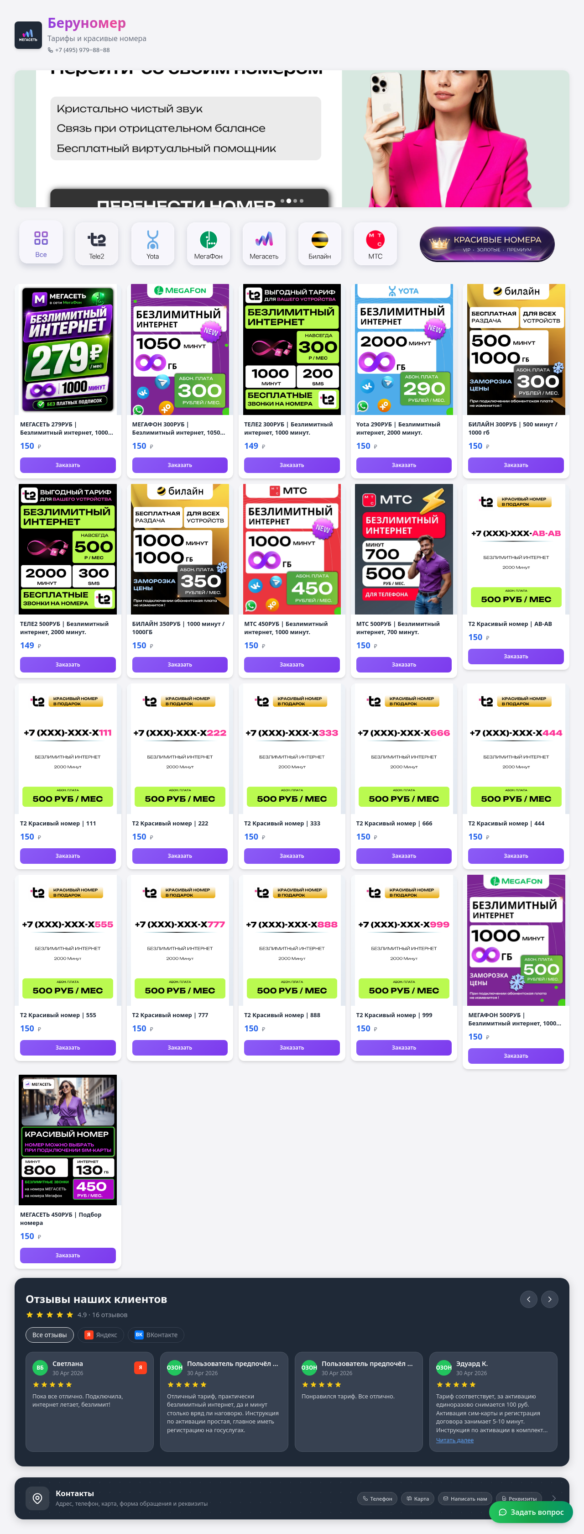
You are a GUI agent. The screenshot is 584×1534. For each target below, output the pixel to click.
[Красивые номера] (487, 243)
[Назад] (528, 1299)
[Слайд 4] (301, 201)
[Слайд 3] (295, 201)
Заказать (68, 465)
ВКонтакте (156, 1335)
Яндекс (100, 1335)
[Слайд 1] (282, 201)
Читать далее (455, 1440)
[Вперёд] (549, 1299)
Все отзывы (49, 1334)
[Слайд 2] (289, 201)
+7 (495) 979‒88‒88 (78, 50)
